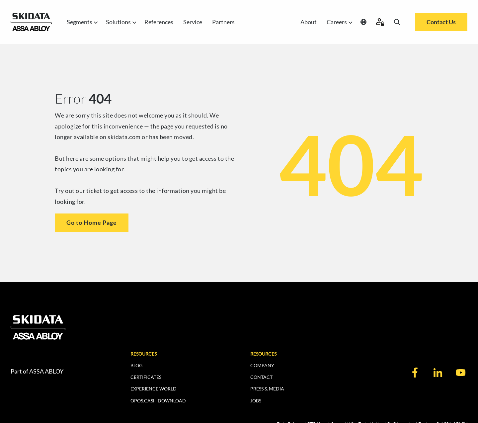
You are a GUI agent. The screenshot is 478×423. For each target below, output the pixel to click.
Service (192, 22)
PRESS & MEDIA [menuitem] (267, 388)
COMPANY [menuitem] (262, 365)
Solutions (120, 22)
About (308, 22)
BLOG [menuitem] (136, 365)
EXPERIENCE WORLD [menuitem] (153, 388)
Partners (223, 22)
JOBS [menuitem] (255, 400)
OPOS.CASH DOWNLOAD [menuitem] (158, 400)
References (158, 22)
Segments (81, 22)
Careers (339, 22)
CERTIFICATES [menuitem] (145, 377)
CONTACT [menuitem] (261, 377)
